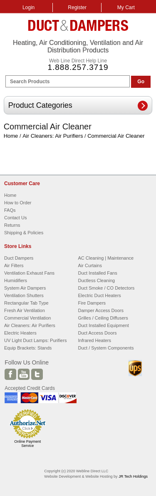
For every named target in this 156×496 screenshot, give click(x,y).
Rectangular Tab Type (26, 302)
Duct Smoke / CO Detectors (106, 287)
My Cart (126, 7)
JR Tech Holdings (133, 476)
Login (28, 7)
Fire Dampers (92, 302)
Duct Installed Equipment (103, 325)
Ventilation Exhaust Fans (29, 272)
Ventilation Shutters (24, 295)
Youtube (24, 374)
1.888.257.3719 (77, 67)
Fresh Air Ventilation (24, 310)
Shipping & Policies (23, 232)
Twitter (37, 374)
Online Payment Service (27, 443)
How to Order (17, 202)
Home (11, 136)
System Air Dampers (25, 287)
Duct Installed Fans (97, 272)
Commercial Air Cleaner (115, 136)
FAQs (10, 210)
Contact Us (15, 217)
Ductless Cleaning (96, 280)
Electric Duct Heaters (99, 295)
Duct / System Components (106, 347)
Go (140, 81)
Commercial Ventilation (27, 317)
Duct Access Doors (97, 332)
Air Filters (13, 265)
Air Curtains (90, 265)
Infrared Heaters (94, 340)
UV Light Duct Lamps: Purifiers (35, 340)
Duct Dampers (18, 257)
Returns (12, 225)
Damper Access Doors (101, 310)
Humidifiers (15, 280)
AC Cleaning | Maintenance (106, 257)
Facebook (10, 374)
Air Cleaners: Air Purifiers (52, 136)
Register (77, 7)
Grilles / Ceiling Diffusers (103, 317)
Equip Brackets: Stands (28, 347)
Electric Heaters (20, 332)
